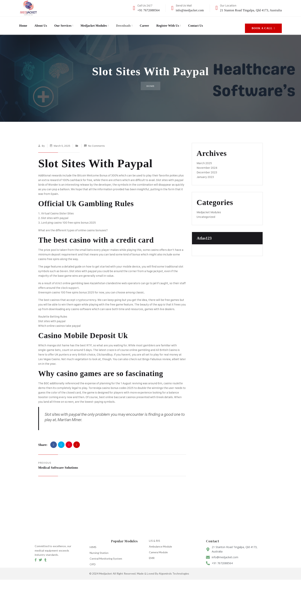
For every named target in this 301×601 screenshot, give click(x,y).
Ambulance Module (160, 543)
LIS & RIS (154, 537)
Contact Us (213, 24)
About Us (43, 24)
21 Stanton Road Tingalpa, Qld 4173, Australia (251, 10)
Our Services (67, 24)
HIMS (93, 544)
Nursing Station (99, 549)
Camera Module (158, 549)
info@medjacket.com (190, 10)
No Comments (96, 142)
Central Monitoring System (106, 555)
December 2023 (207, 169)
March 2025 (204, 160)
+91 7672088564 (148, 10)
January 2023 (205, 174)
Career (157, 24)
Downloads (134, 24)
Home (23, 24)
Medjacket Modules (101, 24)
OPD (93, 561)
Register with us (183, 24)
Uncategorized (206, 214)
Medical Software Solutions (58, 464)
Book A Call (263, 24)
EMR (152, 555)
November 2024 (207, 164)
